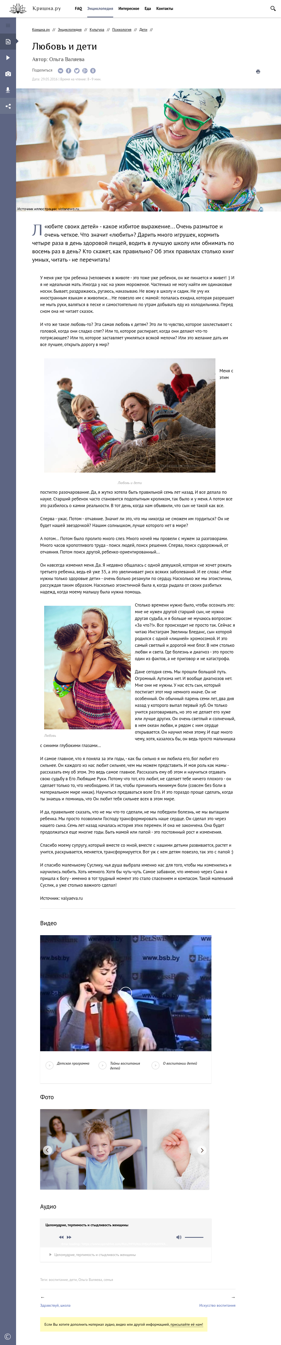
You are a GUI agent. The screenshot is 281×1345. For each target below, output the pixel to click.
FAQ (78, 8)
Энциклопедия (100, 8)
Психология (121, 29)
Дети (143, 29)
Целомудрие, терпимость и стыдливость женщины (95, 1254)
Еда (148, 8)
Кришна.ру (41, 29)
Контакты (164, 8)
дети (73, 1279)
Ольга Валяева (90, 1279)
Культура (97, 29)
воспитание (58, 1279)
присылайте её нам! (186, 1324)
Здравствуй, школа (55, 1305)
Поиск (273, 8)
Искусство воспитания (217, 1305)
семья (108, 1279)
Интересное (129, 8)
